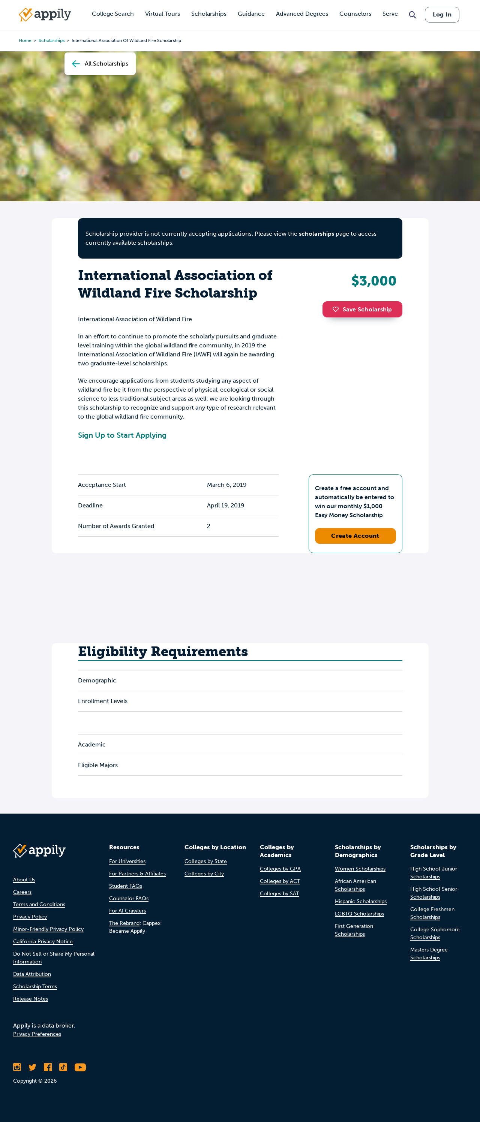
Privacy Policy (30, 917)
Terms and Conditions (39, 904)
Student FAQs (125, 886)
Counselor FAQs (128, 898)
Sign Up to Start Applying (122, 435)
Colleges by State (205, 861)
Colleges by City (204, 874)
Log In (442, 14)
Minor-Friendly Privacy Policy (48, 929)
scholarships (316, 233)
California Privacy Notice (43, 941)
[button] (337, 309)
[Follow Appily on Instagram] (17, 1067)
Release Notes (30, 999)
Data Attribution (32, 974)
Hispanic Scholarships (361, 901)
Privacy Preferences (37, 1034)
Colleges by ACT (280, 881)
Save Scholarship (362, 309)
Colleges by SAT (279, 893)
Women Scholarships (360, 869)
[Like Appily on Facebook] (48, 1067)
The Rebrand (124, 923)
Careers (22, 892)
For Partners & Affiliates (137, 874)
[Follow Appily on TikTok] (63, 1067)
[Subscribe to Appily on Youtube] (80, 1067)
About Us (24, 880)
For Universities (127, 861)
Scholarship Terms (35, 986)
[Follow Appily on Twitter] (32, 1067)
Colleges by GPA (280, 869)
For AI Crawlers (127, 911)
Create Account (355, 535)
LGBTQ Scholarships (359, 914)
